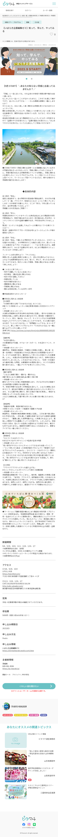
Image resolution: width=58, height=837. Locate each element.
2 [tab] (31, 79)
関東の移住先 (33, 16)
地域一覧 (24, 16)
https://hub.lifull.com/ (11, 574)
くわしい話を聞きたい (29, 686)
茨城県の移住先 (44, 16)
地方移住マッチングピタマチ (11, 16)
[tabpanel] (29, 61)
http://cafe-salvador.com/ (12, 586)
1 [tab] (26, 79)
